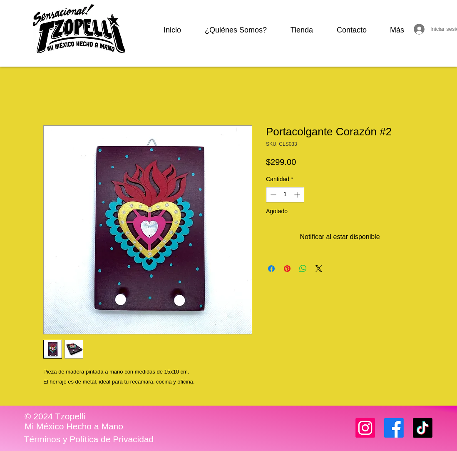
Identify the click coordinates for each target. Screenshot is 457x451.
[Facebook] (394, 428)
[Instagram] (365, 428)
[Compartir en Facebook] (271, 269)
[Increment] (298, 194)
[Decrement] (272, 194)
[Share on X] (319, 269)
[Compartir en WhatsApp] (303, 269)
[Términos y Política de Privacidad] (88, 439)
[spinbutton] (285, 194)
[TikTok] (422, 428)
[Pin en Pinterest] (287, 269)
